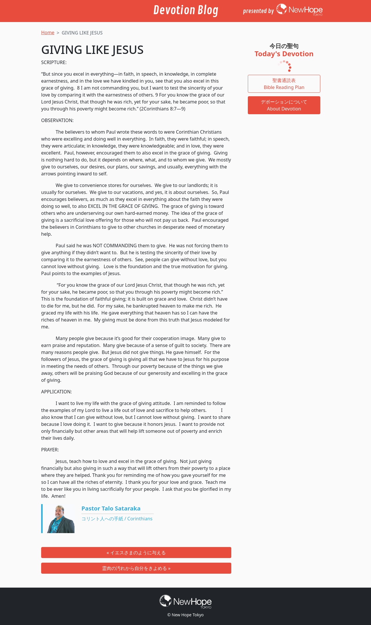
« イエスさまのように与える (136, 552)
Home (47, 32)
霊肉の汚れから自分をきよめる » (136, 568)
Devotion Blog (185, 10)
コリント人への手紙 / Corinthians (116, 518)
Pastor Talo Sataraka (111, 508)
